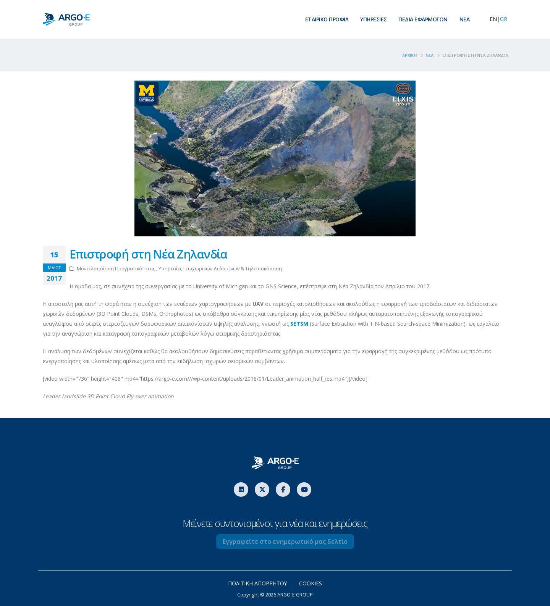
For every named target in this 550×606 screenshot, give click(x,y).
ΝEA (464, 19)
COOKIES (310, 583)
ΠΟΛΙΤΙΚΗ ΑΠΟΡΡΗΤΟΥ (257, 583)
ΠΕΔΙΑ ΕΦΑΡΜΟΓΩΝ (423, 19)
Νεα (433, 55)
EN (493, 19)
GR (503, 19)
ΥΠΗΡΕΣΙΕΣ (373, 19)
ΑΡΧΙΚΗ (412, 55)
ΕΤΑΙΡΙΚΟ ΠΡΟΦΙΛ (327, 19)
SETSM (299, 323)
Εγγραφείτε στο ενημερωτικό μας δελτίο (293, 541)
